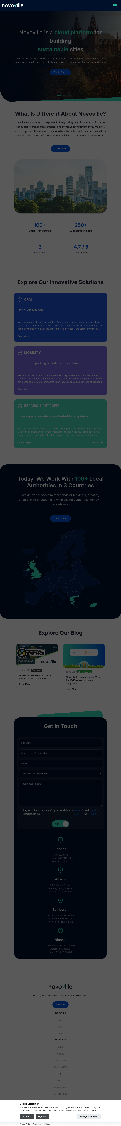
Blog (60, 1033)
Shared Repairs (26, 442)
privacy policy (95, 812)
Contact (60, 1004)
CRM (60, 1047)
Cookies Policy (60, 1094)
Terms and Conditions (41, 1124)
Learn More (60, 148)
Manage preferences (89, 1116)
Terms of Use (61, 1081)
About (60, 1027)
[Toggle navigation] (115, 5)
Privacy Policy (60, 1087)
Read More (23, 336)
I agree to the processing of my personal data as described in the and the (62, 812)
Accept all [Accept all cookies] (27, 1116)
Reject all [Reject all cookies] (42, 1116)
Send (62, 824)
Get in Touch (60, 72)
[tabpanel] (37, 666)
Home (60, 1020)
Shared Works (96, 442)
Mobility (60, 1054)
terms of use (78, 812)
